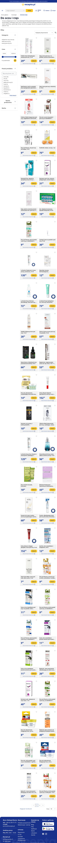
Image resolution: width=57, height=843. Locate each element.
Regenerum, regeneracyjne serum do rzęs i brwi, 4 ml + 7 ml (46, 363)
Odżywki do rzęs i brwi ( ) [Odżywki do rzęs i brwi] (8, 39)
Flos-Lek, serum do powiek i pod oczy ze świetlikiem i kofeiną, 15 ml (46, 118)
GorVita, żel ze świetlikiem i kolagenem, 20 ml (46, 546)
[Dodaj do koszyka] (34, 61)
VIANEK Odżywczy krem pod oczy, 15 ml (28, 332)
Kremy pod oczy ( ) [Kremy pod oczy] (7, 43)
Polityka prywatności (24, 823)
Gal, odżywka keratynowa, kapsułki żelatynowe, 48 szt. (46, 209)
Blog (32, 824)
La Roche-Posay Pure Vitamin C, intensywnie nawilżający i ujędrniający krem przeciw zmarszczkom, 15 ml (29, 455)
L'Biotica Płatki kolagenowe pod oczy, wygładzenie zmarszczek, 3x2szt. (29, 118)
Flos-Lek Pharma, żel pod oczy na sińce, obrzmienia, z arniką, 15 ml (47, 577)
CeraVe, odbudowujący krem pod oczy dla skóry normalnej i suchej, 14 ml (47, 516)
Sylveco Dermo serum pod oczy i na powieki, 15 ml (47, 332)
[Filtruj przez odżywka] (5, 93)
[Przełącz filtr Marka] (9, 108)
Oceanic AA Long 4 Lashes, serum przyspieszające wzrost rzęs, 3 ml (28, 516)
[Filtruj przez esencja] (5, 86)
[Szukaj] (24, 10)
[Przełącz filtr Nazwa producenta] (9, 101)
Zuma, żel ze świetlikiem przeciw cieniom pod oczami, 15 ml (47, 638)
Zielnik (33, 835)
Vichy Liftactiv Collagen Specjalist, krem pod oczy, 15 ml (29, 546)
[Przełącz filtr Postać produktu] (9, 69)
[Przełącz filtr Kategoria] (9, 36)
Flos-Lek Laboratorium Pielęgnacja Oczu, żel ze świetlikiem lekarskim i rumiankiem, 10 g (27, 730)
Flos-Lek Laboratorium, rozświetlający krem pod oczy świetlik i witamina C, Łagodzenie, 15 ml (28, 393)
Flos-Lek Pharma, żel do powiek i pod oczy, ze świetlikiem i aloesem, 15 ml (47, 700)
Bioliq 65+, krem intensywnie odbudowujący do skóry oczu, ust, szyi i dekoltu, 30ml (46, 669)
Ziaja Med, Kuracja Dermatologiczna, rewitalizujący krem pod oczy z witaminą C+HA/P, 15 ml (47, 271)
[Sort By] (44, 32)
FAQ (32, 827)
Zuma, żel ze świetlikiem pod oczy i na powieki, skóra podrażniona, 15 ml (28, 608)
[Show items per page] (53, 808)
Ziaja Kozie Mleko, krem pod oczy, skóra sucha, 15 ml (28, 577)
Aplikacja (34, 829)
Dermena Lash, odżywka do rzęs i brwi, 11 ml (28, 700)
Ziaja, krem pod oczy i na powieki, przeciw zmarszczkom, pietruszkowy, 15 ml (47, 56)
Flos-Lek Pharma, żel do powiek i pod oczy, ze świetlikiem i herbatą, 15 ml (47, 608)
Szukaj (29, 10)
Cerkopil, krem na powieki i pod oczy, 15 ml (47, 240)
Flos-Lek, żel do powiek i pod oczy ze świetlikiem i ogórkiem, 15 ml (29, 761)
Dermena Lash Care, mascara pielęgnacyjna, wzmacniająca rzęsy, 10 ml (46, 179)
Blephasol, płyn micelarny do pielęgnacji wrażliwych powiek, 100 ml (47, 730)
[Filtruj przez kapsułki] (5, 88)
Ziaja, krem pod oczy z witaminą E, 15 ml (47, 87)
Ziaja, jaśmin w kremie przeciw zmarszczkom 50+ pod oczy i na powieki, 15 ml (29, 209)
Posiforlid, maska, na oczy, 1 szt (47, 147)
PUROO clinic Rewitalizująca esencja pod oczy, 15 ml (28, 56)
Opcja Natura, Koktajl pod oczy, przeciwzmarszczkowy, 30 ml (29, 363)
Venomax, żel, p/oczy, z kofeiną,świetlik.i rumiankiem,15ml (26, 424)
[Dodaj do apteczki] (36, 38)
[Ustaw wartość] (15, 60)
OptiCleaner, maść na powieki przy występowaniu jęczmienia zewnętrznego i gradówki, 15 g (28, 87)
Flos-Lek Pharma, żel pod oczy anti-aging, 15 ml (28, 148)
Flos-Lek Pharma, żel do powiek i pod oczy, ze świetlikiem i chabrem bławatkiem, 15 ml (29, 638)
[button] (34, 63)
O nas (19, 834)
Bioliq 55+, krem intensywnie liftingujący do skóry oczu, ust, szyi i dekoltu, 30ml (28, 792)
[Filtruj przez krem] (5, 77)
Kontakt (20, 836)
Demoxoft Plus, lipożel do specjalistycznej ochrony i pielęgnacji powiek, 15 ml (27, 179)
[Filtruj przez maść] (5, 84)
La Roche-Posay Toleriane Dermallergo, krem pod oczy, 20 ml (29, 301)
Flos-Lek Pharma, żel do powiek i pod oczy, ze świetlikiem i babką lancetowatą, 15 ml (29, 240)
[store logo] (28, 5)
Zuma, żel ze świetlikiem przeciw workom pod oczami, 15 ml (28, 669)
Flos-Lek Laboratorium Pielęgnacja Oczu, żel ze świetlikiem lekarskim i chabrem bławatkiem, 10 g (46, 761)
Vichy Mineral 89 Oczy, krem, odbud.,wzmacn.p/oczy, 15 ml (46, 455)
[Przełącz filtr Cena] (9, 50)
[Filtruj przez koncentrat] (6, 90)
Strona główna (4, 15)
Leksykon (34, 833)
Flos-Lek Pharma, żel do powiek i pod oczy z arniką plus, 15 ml (47, 792)
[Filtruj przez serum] (5, 80)
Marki (33, 831)
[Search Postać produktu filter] (9, 73)
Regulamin (21, 832)
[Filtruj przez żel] (4, 78)
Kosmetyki (14, 15)
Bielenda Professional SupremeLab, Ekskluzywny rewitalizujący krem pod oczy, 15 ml (46, 485)
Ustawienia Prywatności (21, 839)
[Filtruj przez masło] (5, 91)
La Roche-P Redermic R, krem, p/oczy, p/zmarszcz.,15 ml (28, 271)
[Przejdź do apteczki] (46, 10)
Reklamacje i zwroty (24, 825)
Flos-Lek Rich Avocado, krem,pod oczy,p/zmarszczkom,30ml (27, 485)
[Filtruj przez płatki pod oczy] (7, 82)
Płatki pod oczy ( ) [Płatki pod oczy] (6, 41)
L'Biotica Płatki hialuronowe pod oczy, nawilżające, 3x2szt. (46, 424)
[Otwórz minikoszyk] (53, 10)
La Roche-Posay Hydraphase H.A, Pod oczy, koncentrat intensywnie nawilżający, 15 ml (47, 301)
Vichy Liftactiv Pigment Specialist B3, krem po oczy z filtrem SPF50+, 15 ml (46, 393)
